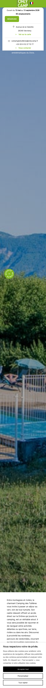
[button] (31, 3)
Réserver (12, 19)
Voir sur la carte (25, 34)
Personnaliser (23, 676)
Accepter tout (23, 669)
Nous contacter (25, 48)
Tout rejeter (23, 683)
